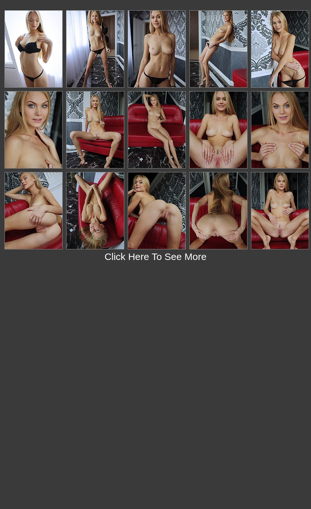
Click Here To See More (155, 256)
